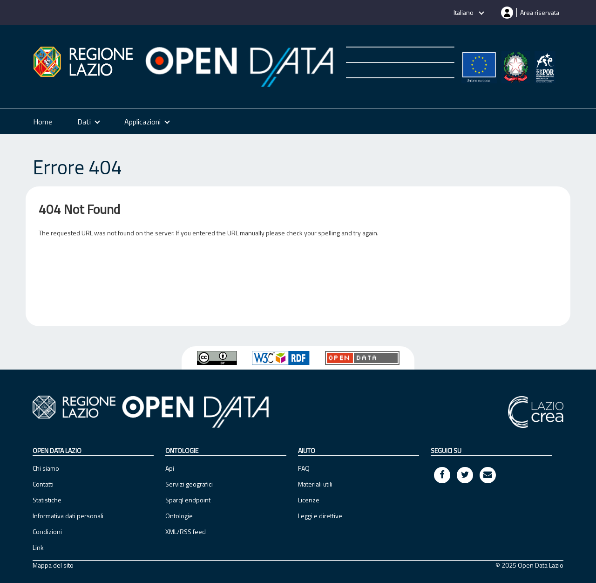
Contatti (43, 484)
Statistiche (47, 500)
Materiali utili (315, 484)
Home (42, 121)
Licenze (308, 500)
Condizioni (47, 531)
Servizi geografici (189, 484)
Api (169, 468)
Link (38, 547)
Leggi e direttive (320, 516)
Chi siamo (46, 468)
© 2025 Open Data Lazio (529, 565)
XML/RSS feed (185, 531)
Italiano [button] (464, 12)
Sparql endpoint (187, 500)
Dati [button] (84, 121)
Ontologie (179, 516)
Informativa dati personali (68, 516)
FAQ (304, 468)
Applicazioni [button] (142, 121)
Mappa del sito (53, 565)
